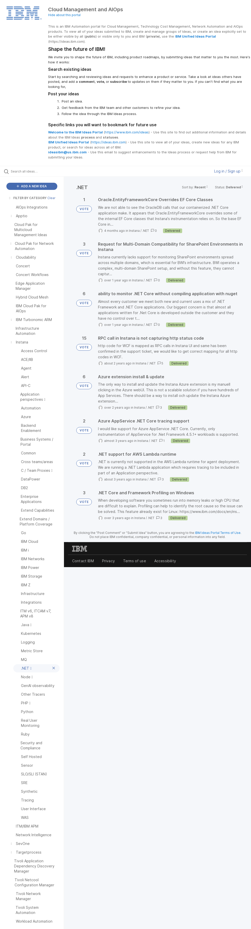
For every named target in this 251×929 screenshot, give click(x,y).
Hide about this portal (64, 15)
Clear (51, 198)
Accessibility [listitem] (165, 561)
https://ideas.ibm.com (108, 142)
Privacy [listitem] (108, 561)
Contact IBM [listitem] (83, 561)
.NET (145, 231)
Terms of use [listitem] (134, 561)
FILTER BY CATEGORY (27, 198)
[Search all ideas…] (34, 171)
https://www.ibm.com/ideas (127, 132)
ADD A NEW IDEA (32, 186)
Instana (134, 231)
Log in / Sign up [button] (228, 171)
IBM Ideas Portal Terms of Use (218, 533)
